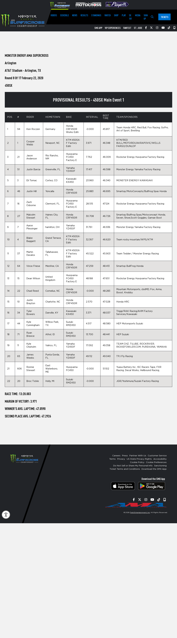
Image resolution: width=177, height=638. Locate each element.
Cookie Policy (137, 462)
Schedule (64, 15)
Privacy (121, 459)
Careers (116, 456)
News (74, 15)
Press (125, 456)
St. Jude (138, 27)
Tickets (164, 16)
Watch (107, 15)
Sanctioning (160, 466)
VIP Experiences (113, 27)
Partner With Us (137, 456)
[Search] (152, 17)
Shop (116, 15)
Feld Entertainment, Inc (140, 512)
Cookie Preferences (156, 462)
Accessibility (160, 459)
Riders (54, 15)
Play (124, 15)
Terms (112, 459)
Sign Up (146, 17)
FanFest (127, 27)
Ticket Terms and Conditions (125, 469)
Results (84, 15)
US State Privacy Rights (139, 459)
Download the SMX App (154, 469)
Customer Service (157, 456)
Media (137, 15)
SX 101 (130, 17)
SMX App (98, 27)
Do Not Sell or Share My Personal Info (133, 466)
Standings (96, 15)
